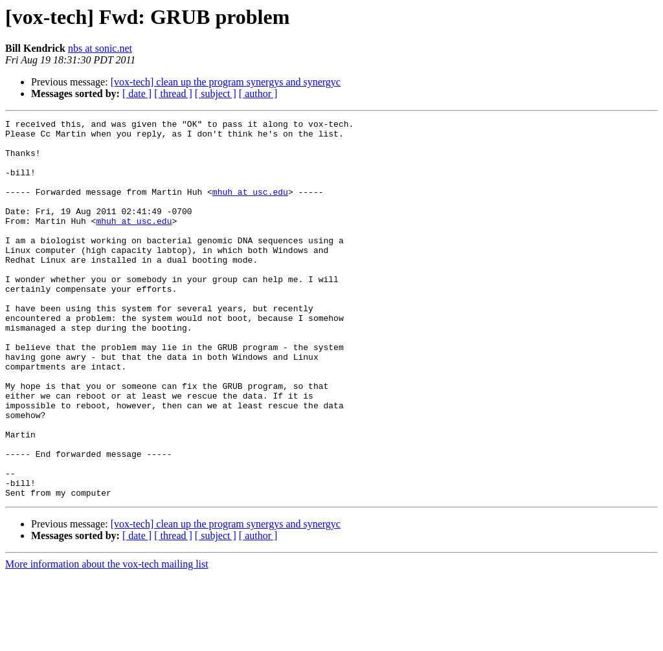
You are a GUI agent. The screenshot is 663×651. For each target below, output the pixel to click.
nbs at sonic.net (100, 48)
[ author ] (258, 93)
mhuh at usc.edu (250, 207)
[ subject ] (215, 93)
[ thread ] (173, 93)
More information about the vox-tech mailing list (106, 639)
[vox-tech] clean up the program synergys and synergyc (226, 81)
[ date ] (137, 93)
